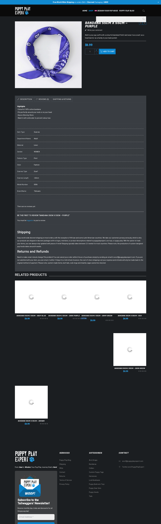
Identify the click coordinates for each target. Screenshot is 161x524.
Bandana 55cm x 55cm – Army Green (97, 316)
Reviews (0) (50, 99)
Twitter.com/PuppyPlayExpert (133, 467)
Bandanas (92, 464)
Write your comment (94, 30)
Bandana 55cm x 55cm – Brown (31, 421)
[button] (31, 323)
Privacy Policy (64, 484)
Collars (91, 468)
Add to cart (110, 51)
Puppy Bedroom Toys (97, 484)
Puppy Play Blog (65, 460)
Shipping (62, 464)
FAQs (61, 468)
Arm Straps (93, 460)
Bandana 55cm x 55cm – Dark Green (129, 368)
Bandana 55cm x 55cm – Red (130, 316)
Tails (90, 496)
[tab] (26, 99)
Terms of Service (65, 480)
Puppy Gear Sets (95, 488)
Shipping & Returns (73, 99)
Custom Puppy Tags (96, 472)
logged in (30, 220)
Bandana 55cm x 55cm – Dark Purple (64, 316)
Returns (62, 476)
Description (28, 99)
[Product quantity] (91, 51)
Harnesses (93, 476)
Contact (62, 472)
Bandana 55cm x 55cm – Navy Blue (31, 316)
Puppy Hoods (94, 492)
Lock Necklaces (94, 480)
